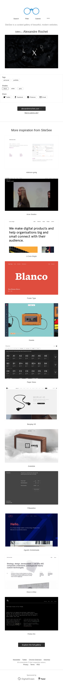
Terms (32, 665)
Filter (27, 19)
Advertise (47, 660)
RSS (38, 665)
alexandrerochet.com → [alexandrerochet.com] (31, 109)
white (13, 88)
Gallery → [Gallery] (19, 32)
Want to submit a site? (31, 113)
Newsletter (16, 660)
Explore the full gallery (31, 645)
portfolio (15, 80)
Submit (37, 19)
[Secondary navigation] (48, 18)
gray (20, 88)
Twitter (24, 660)
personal (6, 80)
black (5, 88)
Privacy (25, 665)
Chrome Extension (35, 660)
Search (16, 19)
